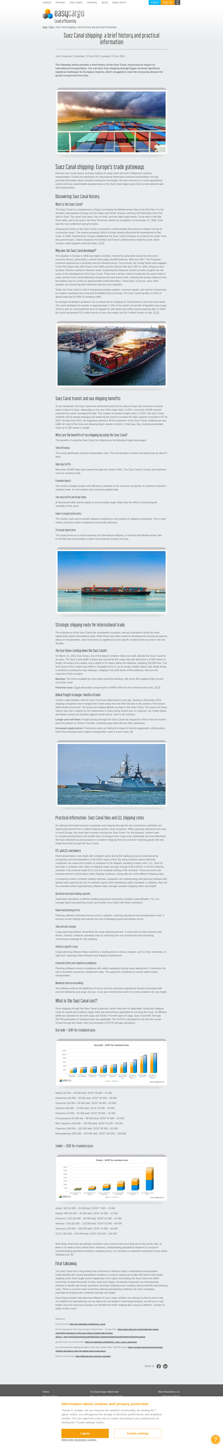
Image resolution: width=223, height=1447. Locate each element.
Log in (154, 2)
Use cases (76, 2)
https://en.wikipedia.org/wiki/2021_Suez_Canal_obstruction (111, 1342)
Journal (92, 2)
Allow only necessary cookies (78, 1439)
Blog (105, 2)
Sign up (167, 2)
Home (45, 27)
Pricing (60, 2)
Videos (47, 2)
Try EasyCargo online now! (104, 1392)
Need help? (119, 2)
